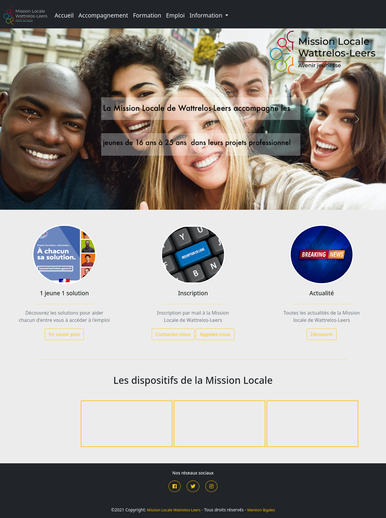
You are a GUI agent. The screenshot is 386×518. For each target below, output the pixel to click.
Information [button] (207, 15)
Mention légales (261, 510)
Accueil (64, 15)
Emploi (175, 15)
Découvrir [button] (322, 334)
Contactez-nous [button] (173, 334)
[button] (175, 486)
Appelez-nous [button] (215, 334)
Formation (147, 15)
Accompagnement (103, 15)
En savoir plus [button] (64, 334)
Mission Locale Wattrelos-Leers (174, 510)
